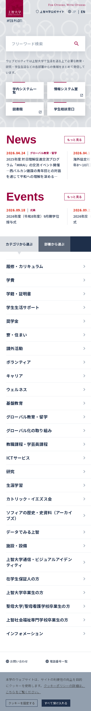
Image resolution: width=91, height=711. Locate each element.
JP (74, 11)
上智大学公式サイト (49, 11)
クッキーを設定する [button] (21, 703)
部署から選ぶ (54, 244)
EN (83, 11)
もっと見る (74, 139)
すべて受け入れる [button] (56, 703)
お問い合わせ (17, 661)
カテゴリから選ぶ (19, 244)
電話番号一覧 (56, 661)
